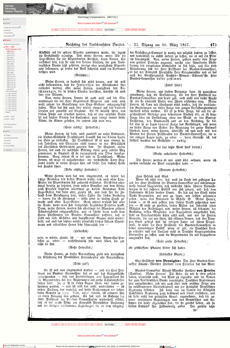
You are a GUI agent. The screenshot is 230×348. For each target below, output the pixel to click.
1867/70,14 (11, 85)
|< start (55, 30)
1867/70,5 (11, 62)
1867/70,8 (11, 70)
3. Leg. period (11, 98)
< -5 (68, 30)
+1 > (79, 30)
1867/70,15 (11, 87)
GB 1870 (10, 89)
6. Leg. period (11, 104)
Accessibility (10, 146)
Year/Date (9, 33)
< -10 (62, 30)
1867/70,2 (11, 53)
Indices (8, 30)
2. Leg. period (11, 95)
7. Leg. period (11, 106)
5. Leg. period (11, 102)
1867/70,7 (11, 68)
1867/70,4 (11, 60)
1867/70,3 (11, 55)
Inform (7, 131)
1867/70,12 (11, 81)
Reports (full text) (13, 28)
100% (127, 30)
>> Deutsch (7, 150)
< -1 (73, 30)
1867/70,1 (11, 51)
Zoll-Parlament (11, 91)
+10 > (92, 30)
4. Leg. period (11, 100)
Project (8, 135)
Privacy (8, 143)
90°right (141, 30)
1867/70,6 (11, 66)
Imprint (7, 140)
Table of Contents (84, 23)
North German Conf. (13, 49)
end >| (99, 30)
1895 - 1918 (9, 116)
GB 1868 (10, 64)
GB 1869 (10, 72)
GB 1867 (10, 58)
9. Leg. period (11, 110)
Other (8, 112)
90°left (134, 30)
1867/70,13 (11, 83)
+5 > (85, 30)
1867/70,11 (11, 79)
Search (7, 23)
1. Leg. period (11, 93)
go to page (109, 30)
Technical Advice (11, 138)
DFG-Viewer (97, 23)
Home (6, 19)
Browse (7, 40)
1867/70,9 (11, 74)
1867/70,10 (11, 77)
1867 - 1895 (9, 47)
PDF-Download (111, 23)
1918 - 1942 (9, 119)
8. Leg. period (11, 108)
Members (10, 36)
